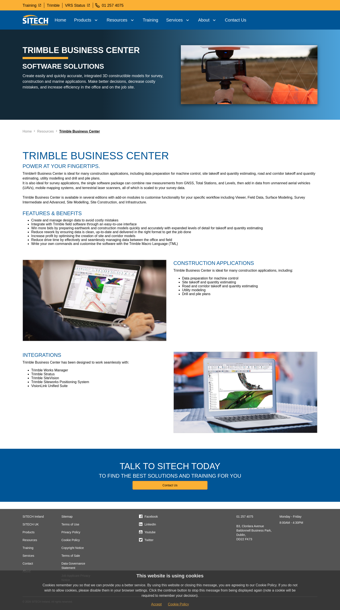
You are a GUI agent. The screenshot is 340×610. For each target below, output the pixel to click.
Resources (117, 20)
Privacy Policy (70, 532)
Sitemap (66, 516)
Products (82, 20)
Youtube (149, 532)
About (203, 20)
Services (174, 20)
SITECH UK (31, 524)
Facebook (151, 516)
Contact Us (235, 20)
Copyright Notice (72, 548)
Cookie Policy (70, 540)
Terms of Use (70, 524)
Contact (28, 563)
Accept (156, 604)
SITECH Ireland (33, 516)
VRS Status (77, 5)
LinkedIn (150, 524)
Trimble (53, 5)
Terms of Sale (70, 555)
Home (60, 20)
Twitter (148, 540)
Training (32, 5)
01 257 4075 (244, 516)
